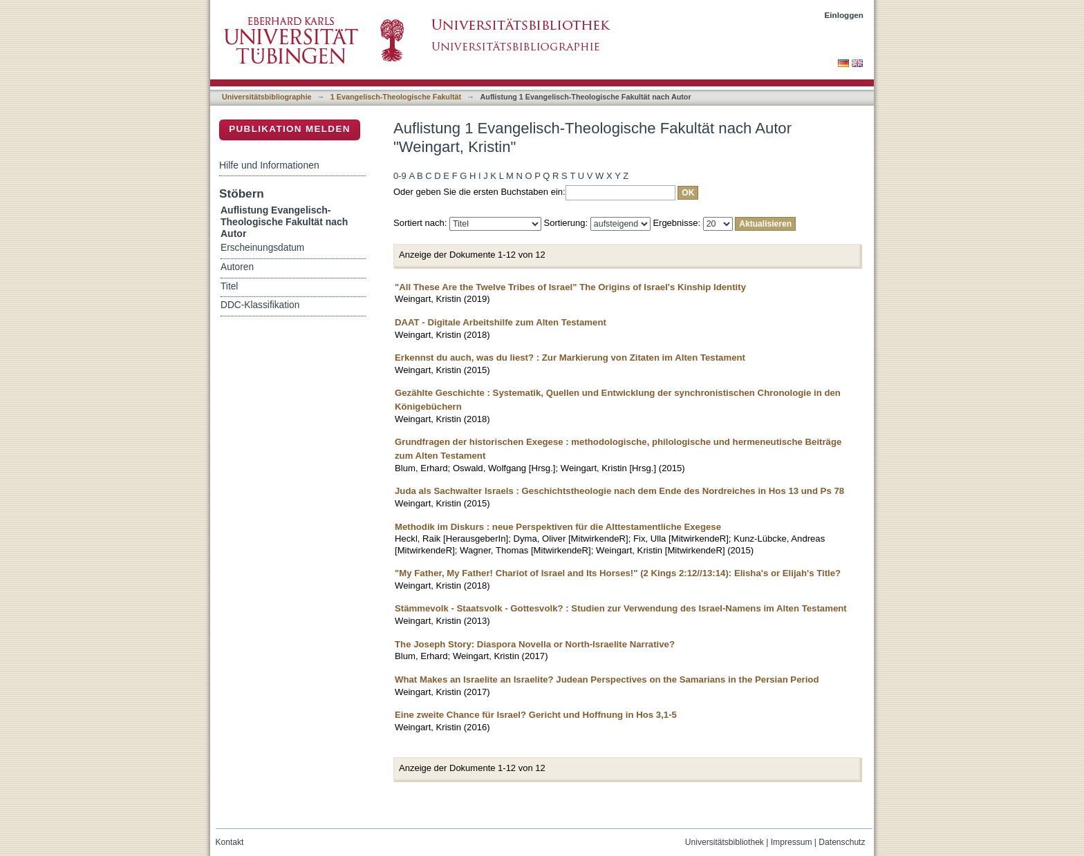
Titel (229, 286)
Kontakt (230, 842)
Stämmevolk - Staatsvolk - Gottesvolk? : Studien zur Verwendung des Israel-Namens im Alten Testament (621, 608)
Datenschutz (842, 842)
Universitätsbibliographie (266, 97)
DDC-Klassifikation (260, 305)
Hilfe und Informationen (269, 165)
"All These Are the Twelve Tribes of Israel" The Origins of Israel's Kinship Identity (570, 287)
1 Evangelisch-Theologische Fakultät (395, 97)
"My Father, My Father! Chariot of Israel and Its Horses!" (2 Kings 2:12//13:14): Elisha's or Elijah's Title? (618, 573)
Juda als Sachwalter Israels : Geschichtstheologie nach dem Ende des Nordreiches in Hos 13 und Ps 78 (619, 491)
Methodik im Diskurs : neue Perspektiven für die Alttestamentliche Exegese (558, 527)
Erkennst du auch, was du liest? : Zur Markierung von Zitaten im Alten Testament (570, 357)
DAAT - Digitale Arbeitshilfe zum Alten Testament (500, 322)
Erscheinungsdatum (262, 247)
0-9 (399, 176)
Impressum (791, 842)
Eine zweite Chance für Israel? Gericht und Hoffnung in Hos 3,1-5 (536, 715)
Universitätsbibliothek (724, 842)
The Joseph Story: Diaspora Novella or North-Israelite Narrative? (535, 644)
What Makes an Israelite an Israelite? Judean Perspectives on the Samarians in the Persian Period (607, 679)
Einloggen (844, 14)
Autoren (237, 267)
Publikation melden (290, 129)
